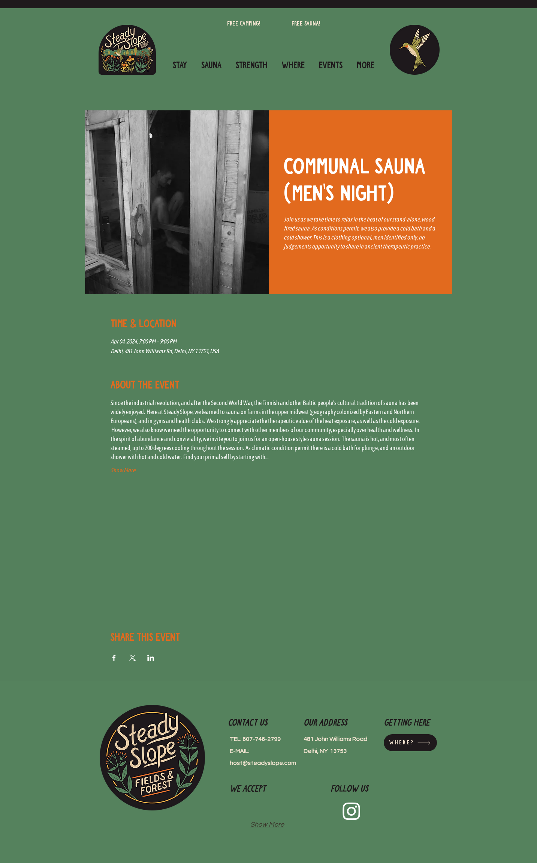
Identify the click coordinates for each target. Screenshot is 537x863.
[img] (241, 807)
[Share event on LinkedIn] (150, 658)
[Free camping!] (243, 24)
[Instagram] (351, 810)
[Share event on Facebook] (114, 658)
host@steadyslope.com (263, 763)
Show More (123, 470)
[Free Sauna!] (306, 24)
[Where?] (410, 742)
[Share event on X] (132, 658)
